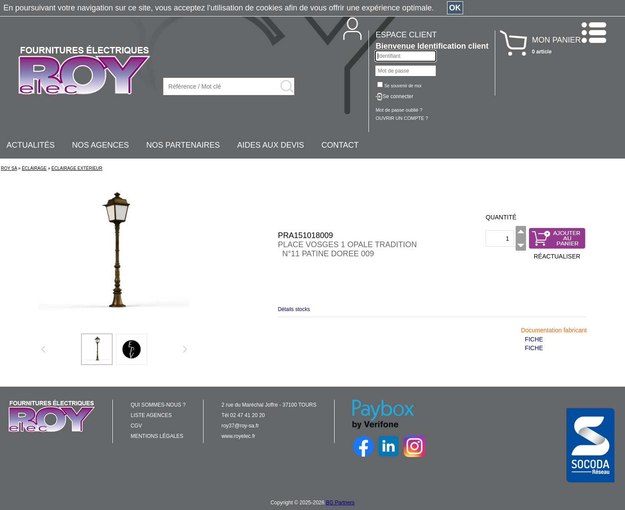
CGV (136, 426)
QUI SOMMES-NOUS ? (158, 405)
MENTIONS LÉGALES (157, 436)
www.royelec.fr (238, 436)
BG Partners (340, 503)
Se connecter (397, 96)
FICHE (534, 339)
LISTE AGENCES (151, 415)
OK (455, 7)
